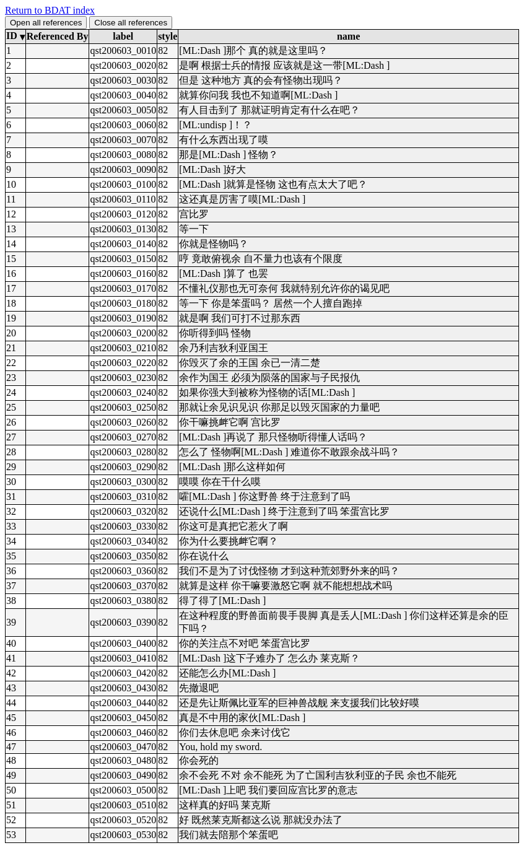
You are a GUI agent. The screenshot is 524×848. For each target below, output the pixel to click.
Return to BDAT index (50, 10)
